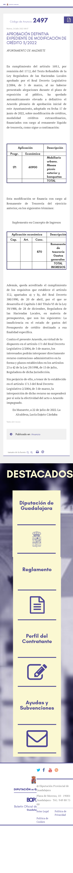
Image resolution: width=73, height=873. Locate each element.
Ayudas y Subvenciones (37, 705)
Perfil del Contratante (37, 639)
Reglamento (37, 569)
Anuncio (35, 434)
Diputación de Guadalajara (36, 505)
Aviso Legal (43, 811)
